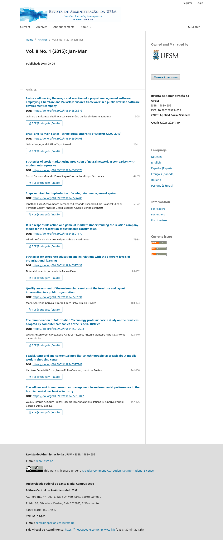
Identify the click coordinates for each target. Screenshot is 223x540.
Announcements (64, 27)
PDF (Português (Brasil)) (45, 123)
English (156, 162)
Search (194, 27)
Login (199, 3)
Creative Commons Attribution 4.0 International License (118, 470)
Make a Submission (166, 77)
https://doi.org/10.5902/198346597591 (57, 297)
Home (29, 39)
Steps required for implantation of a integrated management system (72, 193)
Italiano (156, 180)
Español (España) (162, 168)
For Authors (158, 214)
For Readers (158, 208)
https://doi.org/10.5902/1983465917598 (58, 329)
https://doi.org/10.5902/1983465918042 (58, 396)
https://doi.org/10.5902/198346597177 (57, 233)
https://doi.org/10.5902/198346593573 (57, 170)
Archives (41, 27)
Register (187, 3)
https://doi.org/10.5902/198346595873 (57, 110)
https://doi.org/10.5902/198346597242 (57, 364)
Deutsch (156, 157)
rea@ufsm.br (44, 461)
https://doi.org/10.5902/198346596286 (57, 198)
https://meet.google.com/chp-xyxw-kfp (90, 529)
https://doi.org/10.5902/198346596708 (57, 138)
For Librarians (159, 220)
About (85, 27)
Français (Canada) (162, 174)
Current (25, 27)
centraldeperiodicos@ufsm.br (55, 523)
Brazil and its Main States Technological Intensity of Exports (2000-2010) (73, 133)
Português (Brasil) (162, 185)
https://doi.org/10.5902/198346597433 (57, 265)
